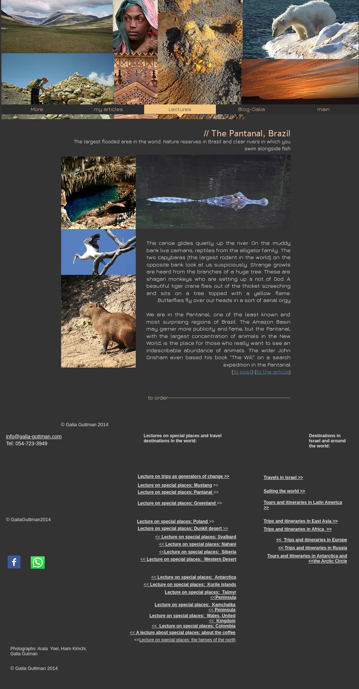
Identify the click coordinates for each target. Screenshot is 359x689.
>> (183, 528)
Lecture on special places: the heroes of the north (187, 639)
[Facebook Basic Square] (14, 562)
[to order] (158, 397)
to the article (272, 371)
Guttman (31, 519)
